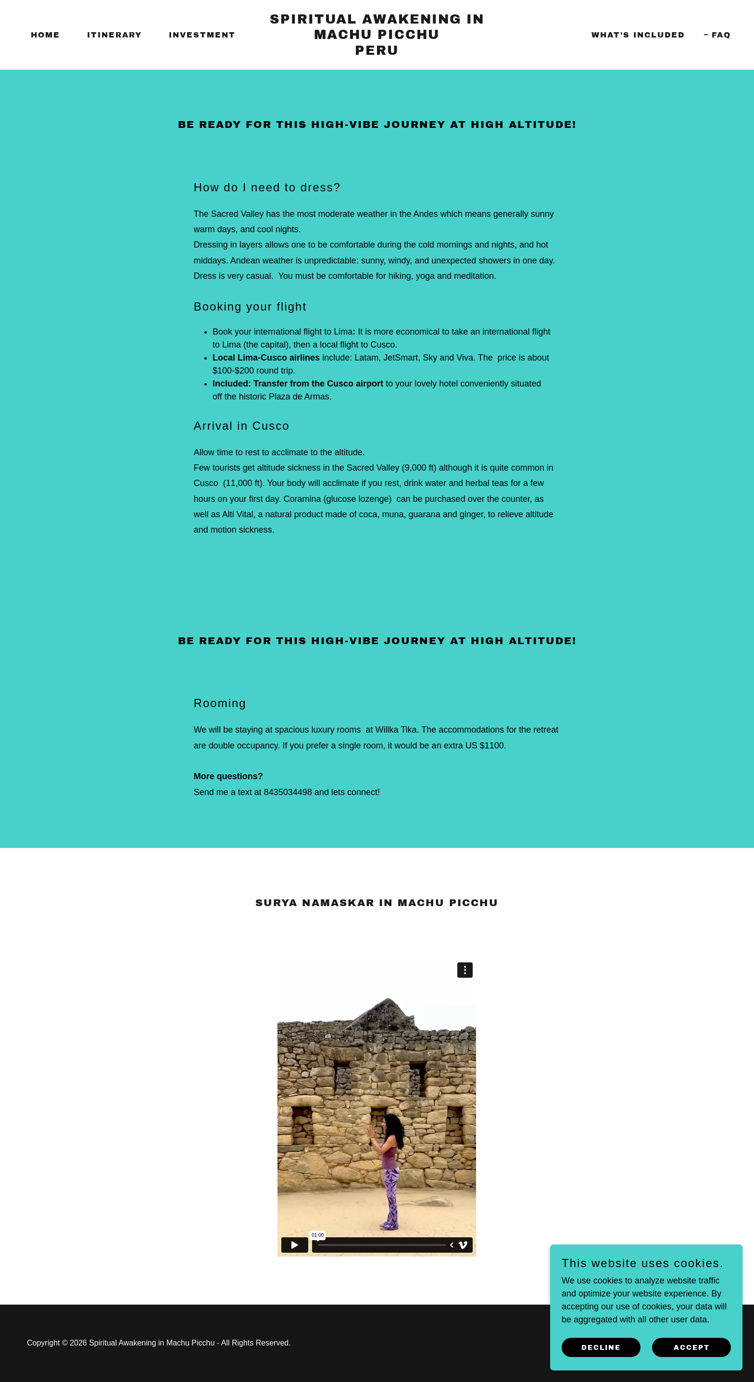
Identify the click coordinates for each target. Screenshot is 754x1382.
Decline (601, 1347)
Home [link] (45, 35)
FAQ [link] (721, 35)
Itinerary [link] (114, 35)
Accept (692, 1347)
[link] (377, 52)
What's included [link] (638, 35)
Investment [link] (202, 35)
